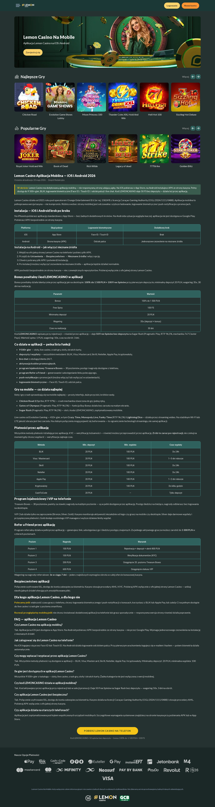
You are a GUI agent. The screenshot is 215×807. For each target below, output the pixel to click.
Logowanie (172, 5)
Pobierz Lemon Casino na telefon (107, 730)
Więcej (185, 76)
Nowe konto (190, 5)
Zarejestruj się (33, 52)
